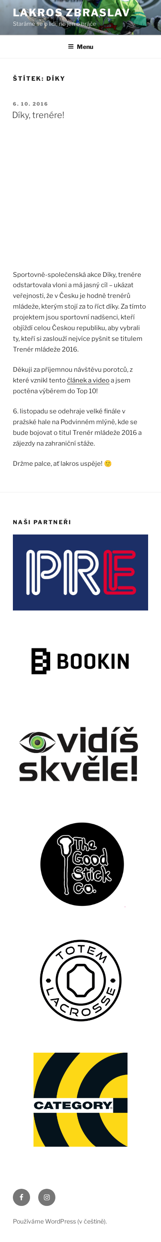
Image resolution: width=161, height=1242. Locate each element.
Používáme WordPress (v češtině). (60, 1221)
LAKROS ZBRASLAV (72, 12)
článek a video (88, 380)
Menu (80, 46)
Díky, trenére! (38, 115)
